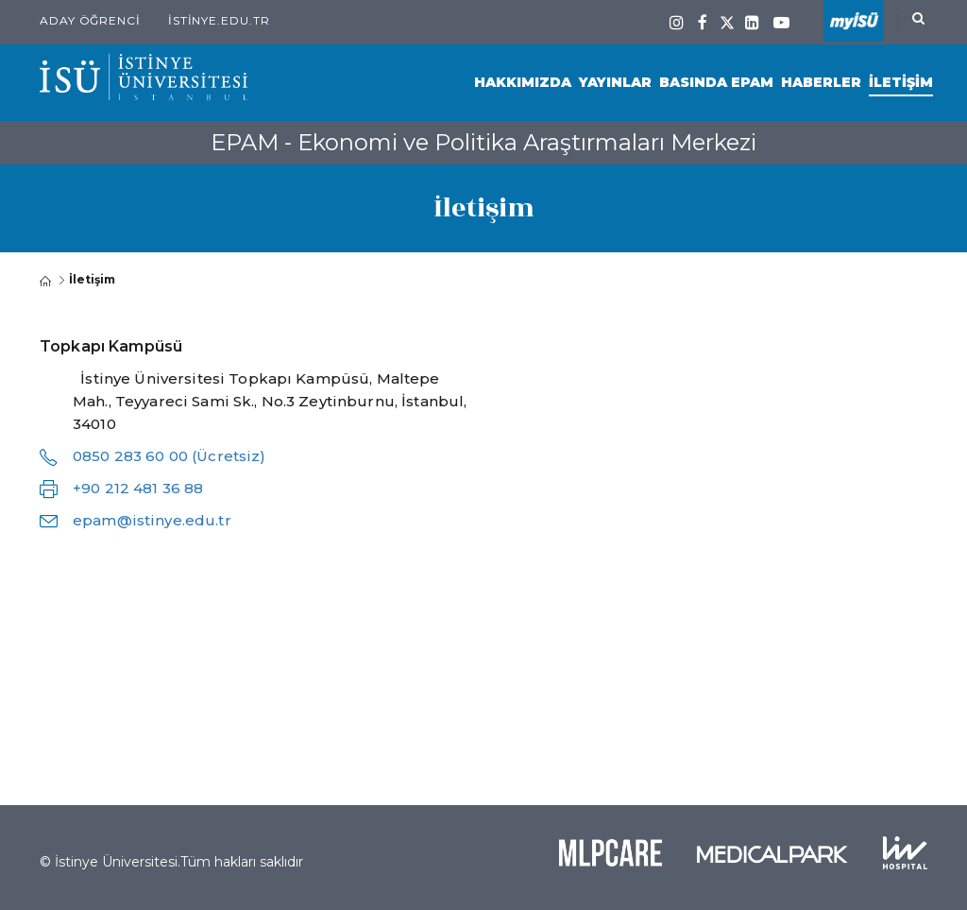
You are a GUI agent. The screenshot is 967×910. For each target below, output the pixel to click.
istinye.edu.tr (219, 20)
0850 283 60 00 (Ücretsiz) (169, 456)
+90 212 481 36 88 (138, 488)
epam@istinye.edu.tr (152, 520)
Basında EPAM (716, 82)
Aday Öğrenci (90, 20)
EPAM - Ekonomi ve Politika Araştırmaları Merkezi (483, 142)
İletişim (901, 82)
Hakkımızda (522, 82)
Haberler (821, 82)
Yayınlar (615, 82)
